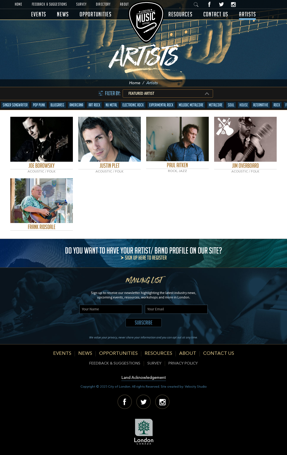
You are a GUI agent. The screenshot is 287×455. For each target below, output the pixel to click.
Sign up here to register (146, 258)
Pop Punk (39, 105)
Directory (103, 4)
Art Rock (94, 105)
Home (18, 4)
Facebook (209, 4)
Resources (180, 14)
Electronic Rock (133, 105)
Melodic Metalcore (191, 105)
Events (38, 14)
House (243, 105)
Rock (277, 105)
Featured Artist (141, 94)
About (124, 4)
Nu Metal (111, 105)
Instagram (233, 4)
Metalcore (215, 105)
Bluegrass (57, 105)
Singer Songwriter (15, 105)
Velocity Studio (196, 386)
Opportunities (96, 14)
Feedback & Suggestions (49, 4)
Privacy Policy (183, 363)
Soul (231, 105)
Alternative (260, 105)
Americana (76, 105)
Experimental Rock (161, 105)
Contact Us (215, 14)
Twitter (221, 4)
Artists (247, 14)
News (63, 14)
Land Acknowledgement (143, 378)
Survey (81, 4)
